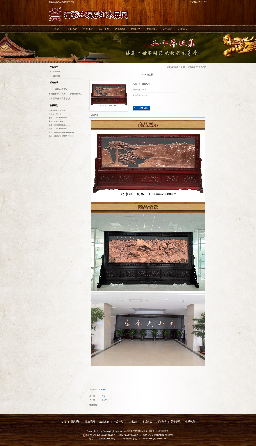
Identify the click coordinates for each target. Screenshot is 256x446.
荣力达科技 (159, 435)
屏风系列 (72, 29)
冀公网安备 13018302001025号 (101, 435)
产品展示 (192, 67)
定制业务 (136, 29)
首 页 (183, 67)
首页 (56, 29)
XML (206, 2)
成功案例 (104, 29)
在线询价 (141, 108)
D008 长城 (101, 396)
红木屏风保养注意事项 (59, 98)
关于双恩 (167, 29)
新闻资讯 (151, 29)
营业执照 (169, 435)
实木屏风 (102, 389)
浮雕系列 (88, 29)
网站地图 (193, 2)
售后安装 (147, 421)
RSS (200, 2)
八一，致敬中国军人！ (59, 89)
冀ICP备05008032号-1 (129, 435)
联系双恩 (183, 29)
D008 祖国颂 (102, 400)
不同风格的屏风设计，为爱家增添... (65, 94)
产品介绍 (120, 29)
